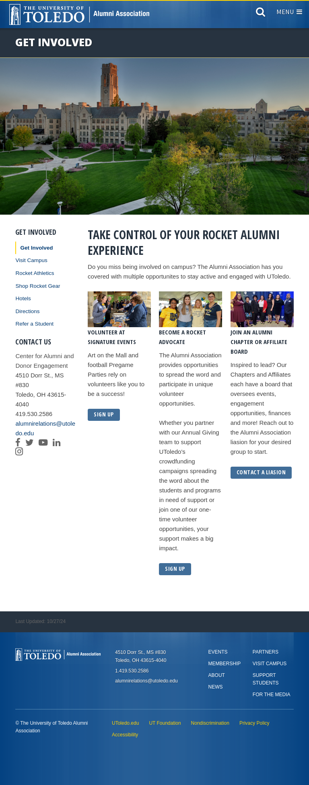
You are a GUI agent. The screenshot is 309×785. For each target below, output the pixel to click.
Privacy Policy (254, 723)
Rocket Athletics (34, 273)
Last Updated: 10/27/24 (40, 621)
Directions (27, 311)
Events (218, 652)
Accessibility (125, 735)
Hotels (23, 298)
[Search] (260, 13)
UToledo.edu (125, 723)
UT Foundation (165, 723)
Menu (289, 12)
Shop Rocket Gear (37, 286)
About (216, 675)
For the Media (271, 694)
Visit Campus (31, 260)
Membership (224, 663)
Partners (265, 652)
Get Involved (36, 248)
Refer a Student (34, 324)
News (215, 687)
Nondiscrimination (210, 723)
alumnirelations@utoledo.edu (45, 428)
